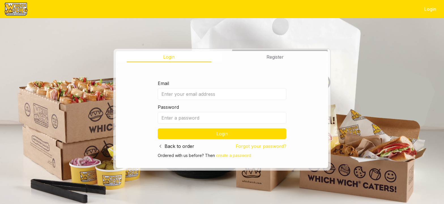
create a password (233, 155)
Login (430, 9)
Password (168, 107)
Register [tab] (275, 57)
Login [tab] (169, 57)
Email (163, 83)
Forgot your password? (261, 146)
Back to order (179, 146)
